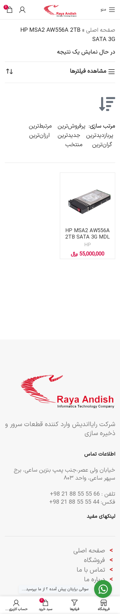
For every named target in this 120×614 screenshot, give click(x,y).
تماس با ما (90, 570)
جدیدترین (69, 135)
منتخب (74, 144)
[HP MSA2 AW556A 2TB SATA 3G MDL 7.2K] (87, 200)
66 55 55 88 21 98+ (75, 494)
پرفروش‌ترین (71, 126)
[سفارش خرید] (9, 71)
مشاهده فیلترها (88, 71)
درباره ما (95, 580)
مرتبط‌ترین (40, 126)
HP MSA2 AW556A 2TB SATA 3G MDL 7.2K (87, 237)
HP (87, 245)
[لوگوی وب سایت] (60, 9)
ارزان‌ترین (39, 135)
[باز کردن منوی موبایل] (107, 9)
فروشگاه (94, 560)
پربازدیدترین (99, 135)
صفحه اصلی (100, 30)
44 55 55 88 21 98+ (74, 502)
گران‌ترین (102, 144)
